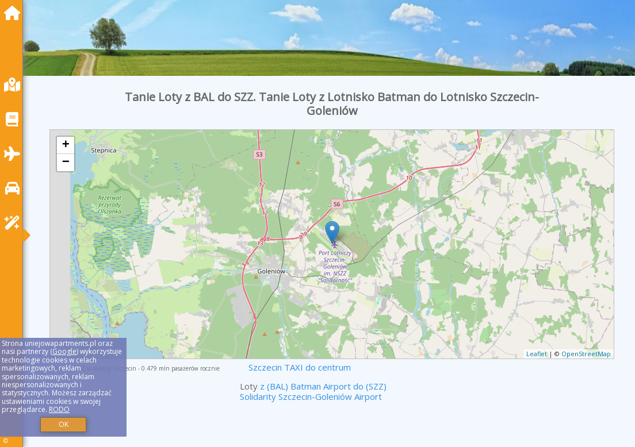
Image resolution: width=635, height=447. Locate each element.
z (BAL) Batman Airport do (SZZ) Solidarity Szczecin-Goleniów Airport (313, 391)
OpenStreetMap (586, 353)
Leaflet (536, 353)
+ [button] (66, 145)
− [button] (66, 162)
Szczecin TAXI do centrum (299, 367)
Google (64, 351)
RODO (59, 409)
